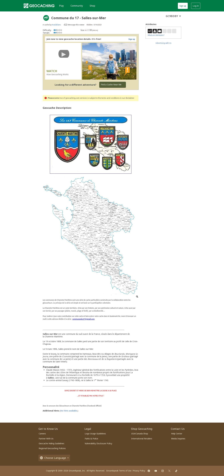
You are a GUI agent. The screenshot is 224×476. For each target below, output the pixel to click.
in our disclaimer (127, 98)
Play (61, 5)
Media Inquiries (178, 438)
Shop (92, 5)
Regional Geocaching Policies (52, 448)
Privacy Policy (139, 470)
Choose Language (54, 458)
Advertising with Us (163, 43)
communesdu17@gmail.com (83, 319)
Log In (196, 5)
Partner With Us (46, 438)
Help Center (176, 433)
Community (77, 5)
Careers (42, 433)
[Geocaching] (39, 6)
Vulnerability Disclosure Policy (98, 443)
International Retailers (141, 438)
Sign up (182, 5)
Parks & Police (91, 438)
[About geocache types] (46, 17)
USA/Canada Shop (139, 433)
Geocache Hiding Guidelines (51, 443)
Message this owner (76, 24)
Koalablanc (56, 24)
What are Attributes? (156, 35)
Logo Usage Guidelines (95, 433)
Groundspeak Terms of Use (118, 470)
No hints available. (68, 410)
